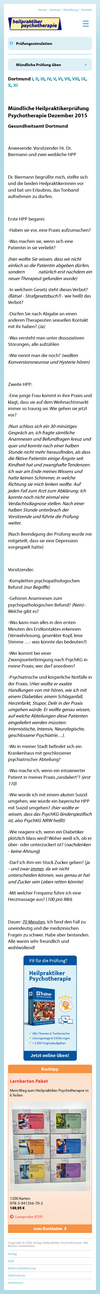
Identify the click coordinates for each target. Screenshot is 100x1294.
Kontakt (86, 10)
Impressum (15, 1282)
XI (15, 85)
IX (83, 79)
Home (42, 10)
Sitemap (55, 10)
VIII (75, 79)
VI (60, 79)
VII (67, 79)
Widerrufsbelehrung (22, 1268)
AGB (11, 1261)
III (43, 79)
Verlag (12, 1254)
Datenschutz (16, 1275)
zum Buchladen (50, 1228)
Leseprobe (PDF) (29, 1216)
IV (49, 79)
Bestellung (70, 10)
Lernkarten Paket (29, 1081)
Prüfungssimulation (34, 43)
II (36, 79)
